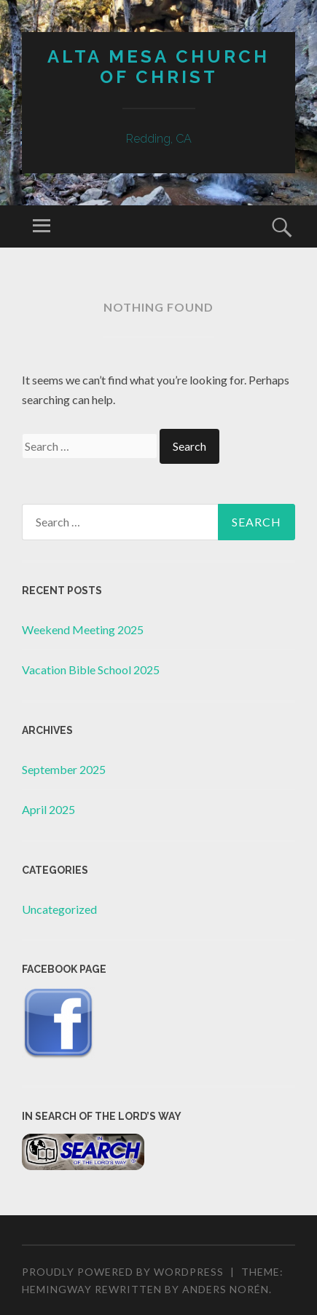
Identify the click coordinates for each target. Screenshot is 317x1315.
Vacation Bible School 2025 (91, 669)
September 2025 (64, 769)
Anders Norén (225, 1289)
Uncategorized (59, 909)
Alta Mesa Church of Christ (158, 67)
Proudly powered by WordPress (123, 1271)
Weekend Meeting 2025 (83, 629)
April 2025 (48, 809)
